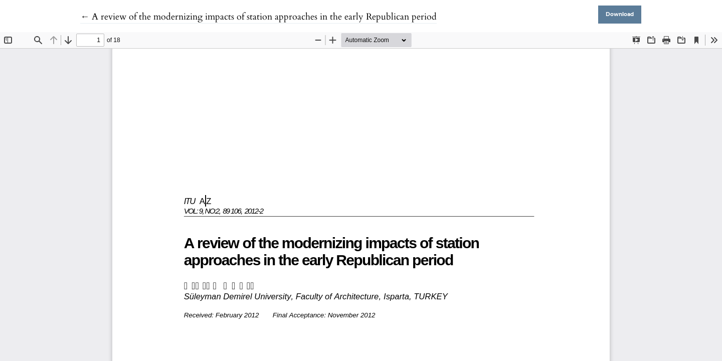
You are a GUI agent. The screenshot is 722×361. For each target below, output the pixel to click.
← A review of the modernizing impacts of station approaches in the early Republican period (258, 17)
